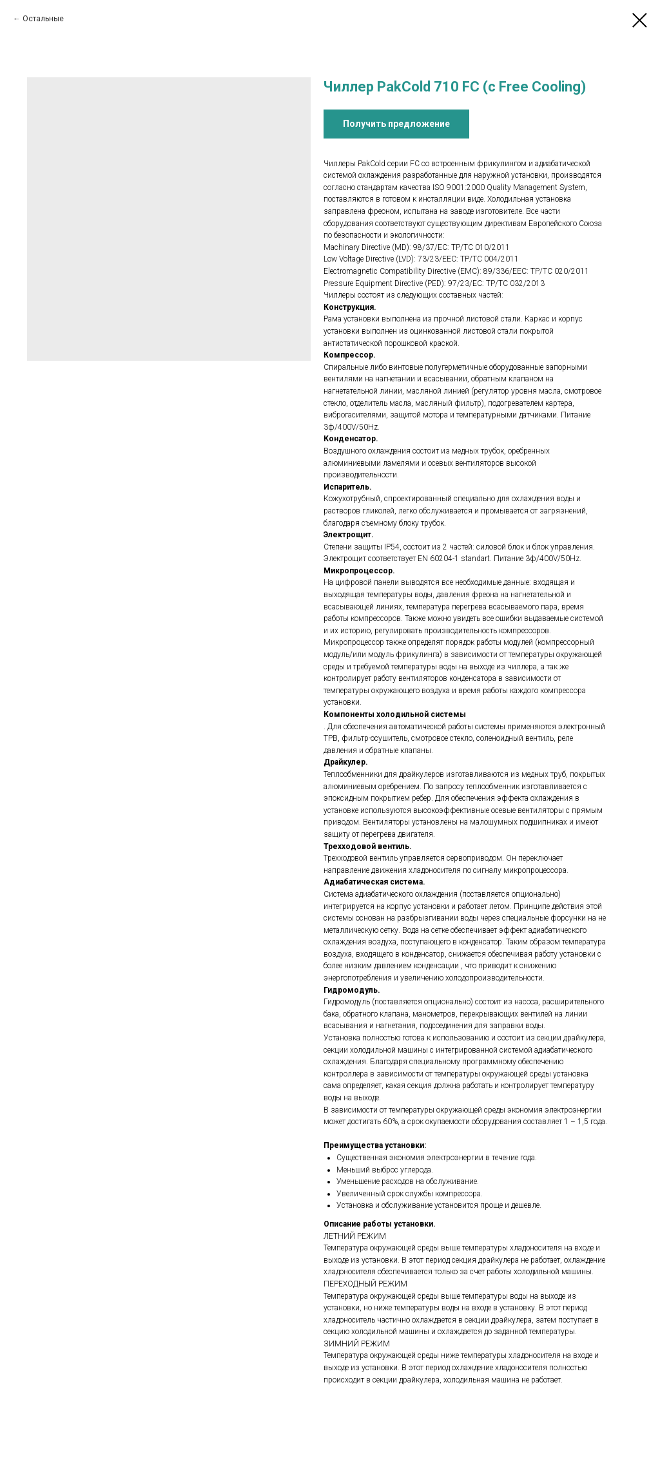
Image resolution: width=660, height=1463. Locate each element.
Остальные (43, 18)
